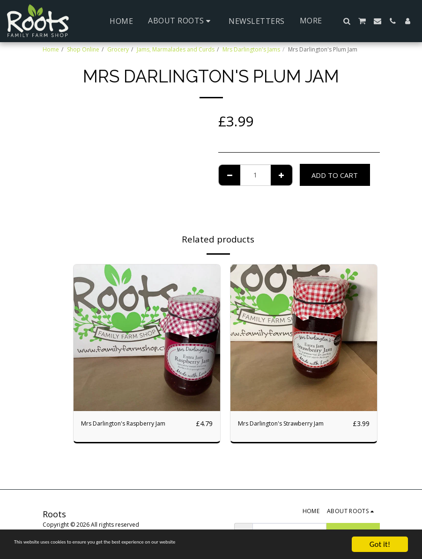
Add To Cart (334, 175)
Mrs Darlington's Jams (251, 49)
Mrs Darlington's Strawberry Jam (290, 423)
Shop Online (83, 49)
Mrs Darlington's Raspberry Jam (132, 423)
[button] (181, 21)
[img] (147, 338)
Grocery (118, 49)
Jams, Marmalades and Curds (176, 49)
